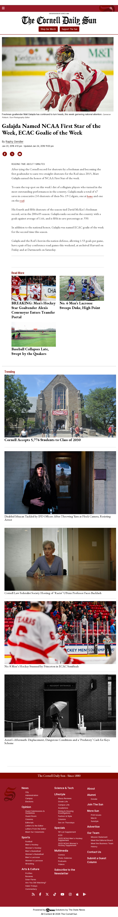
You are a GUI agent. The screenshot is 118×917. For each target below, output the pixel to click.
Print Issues (96, 815)
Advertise (93, 826)
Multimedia (61, 850)
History (94, 846)
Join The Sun (95, 804)
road (27, 200)
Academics (63, 808)
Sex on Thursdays (66, 822)
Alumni (91, 794)
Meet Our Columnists (34, 832)
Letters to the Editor (34, 825)
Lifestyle (59, 794)
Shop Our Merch (48, 29)
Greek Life (63, 801)
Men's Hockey (31, 845)
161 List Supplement (67, 832)
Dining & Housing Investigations (65, 812)
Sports (26, 837)
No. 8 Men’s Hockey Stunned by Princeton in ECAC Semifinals (41, 666)
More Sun (93, 810)
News (25, 787)
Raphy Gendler (14, 141)
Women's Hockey (33, 848)
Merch (94, 818)
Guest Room (31, 816)
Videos (61, 864)
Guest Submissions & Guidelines (35, 812)
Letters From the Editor (35, 829)
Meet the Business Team (102, 843)
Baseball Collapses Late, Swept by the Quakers (30, 351)
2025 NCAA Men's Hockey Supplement (70, 839)
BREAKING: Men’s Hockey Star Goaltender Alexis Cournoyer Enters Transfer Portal (33, 309)
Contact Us (94, 851)
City (27, 792)
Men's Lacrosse (32, 857)
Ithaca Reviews (65, 798)
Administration (31, 795)
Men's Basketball (33, 851)
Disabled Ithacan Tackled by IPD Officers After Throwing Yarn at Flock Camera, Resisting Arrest (57, 517)
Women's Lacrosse (34, 860)
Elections (29, 801)
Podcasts (62, 861)
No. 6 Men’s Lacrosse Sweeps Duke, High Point (80, 305)
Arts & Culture (30, 869)
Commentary (31, 889)
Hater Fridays (31, 886)
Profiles (28, 873)
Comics (61, 855)
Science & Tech (64, 787)
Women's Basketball (34, 854)
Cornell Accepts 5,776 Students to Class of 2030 (42, 439)
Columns (29, 819)
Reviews (29, 876)
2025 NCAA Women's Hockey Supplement (68, 844)
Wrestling (29, 863)
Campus (29, 798)
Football (28, 841)
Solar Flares (30, 879)
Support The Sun (69, 29)
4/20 (60, 835)
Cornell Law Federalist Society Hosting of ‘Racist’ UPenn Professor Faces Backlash (52, 593)
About (91, 788)
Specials (59, 827)
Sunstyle (94, 821)
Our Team (93, 832)
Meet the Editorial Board (102, 840)
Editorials (29, 822)
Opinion (26, 807)
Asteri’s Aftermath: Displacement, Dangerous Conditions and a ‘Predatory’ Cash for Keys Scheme (57, 741)
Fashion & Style (65, 816)
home (90, 196)
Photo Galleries (65, 858)
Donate (94, 799)
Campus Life (63, 805)
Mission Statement (99, 837)
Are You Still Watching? (35, 883)
